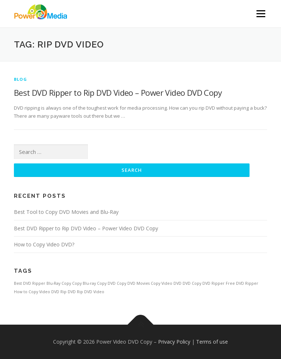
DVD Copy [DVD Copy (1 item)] (192, 283)
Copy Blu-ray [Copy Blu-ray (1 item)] (84, 283)
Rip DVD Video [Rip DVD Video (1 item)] (90, 291)
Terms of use (212, 341)
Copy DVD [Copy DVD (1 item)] (106, 283)
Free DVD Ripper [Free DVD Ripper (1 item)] (242, 283)
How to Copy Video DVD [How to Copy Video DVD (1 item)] (36, 291)
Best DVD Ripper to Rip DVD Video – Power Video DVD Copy (118, 92)
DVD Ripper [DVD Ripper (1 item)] (213, 283)
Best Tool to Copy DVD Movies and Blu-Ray (66, 211)
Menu (260, 13)
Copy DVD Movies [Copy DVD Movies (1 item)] (133, 283)
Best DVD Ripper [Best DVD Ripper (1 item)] (29, 283)
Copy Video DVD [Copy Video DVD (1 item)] (166, 283)
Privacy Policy (174, 341)
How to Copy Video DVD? (44, 244)
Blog (20, 79)
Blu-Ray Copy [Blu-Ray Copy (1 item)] (58, 283)
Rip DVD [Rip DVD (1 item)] (68, 291)
